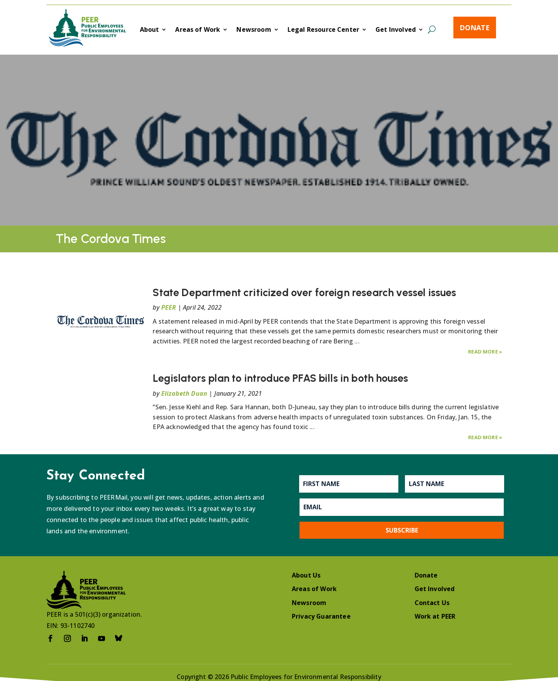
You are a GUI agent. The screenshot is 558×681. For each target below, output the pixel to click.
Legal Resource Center (323, 30)
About (149, 30)
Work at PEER (435, 616)
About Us (306, 575)
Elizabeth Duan (184, 393)
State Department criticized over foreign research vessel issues (304, 292)
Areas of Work (197, 30)
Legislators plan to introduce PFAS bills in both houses (280, 378)
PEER (168, 307)
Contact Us (432, 602)
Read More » (485, 351)
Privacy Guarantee (321, 616)
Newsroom (253, 30)
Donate (475, 27)
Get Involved (395, 30)
